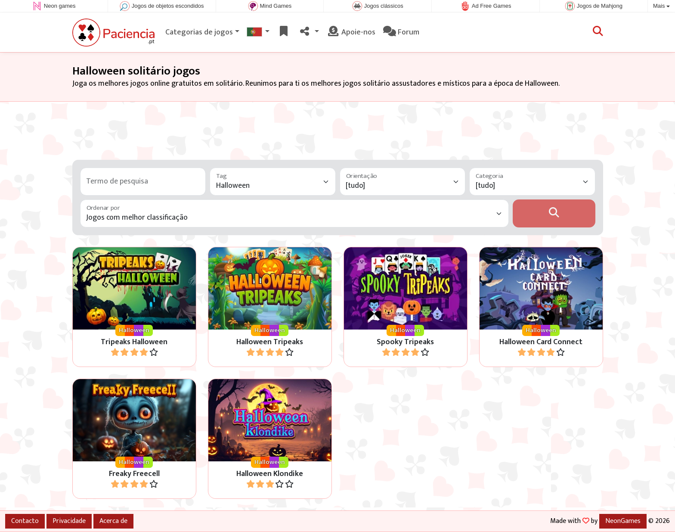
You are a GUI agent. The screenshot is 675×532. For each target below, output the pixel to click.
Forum (401, 32)
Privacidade (69, 520)
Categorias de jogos (199, 32)
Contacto (25, 520)
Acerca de (113, 520)
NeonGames (623, 520)
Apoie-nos (351, 32)
